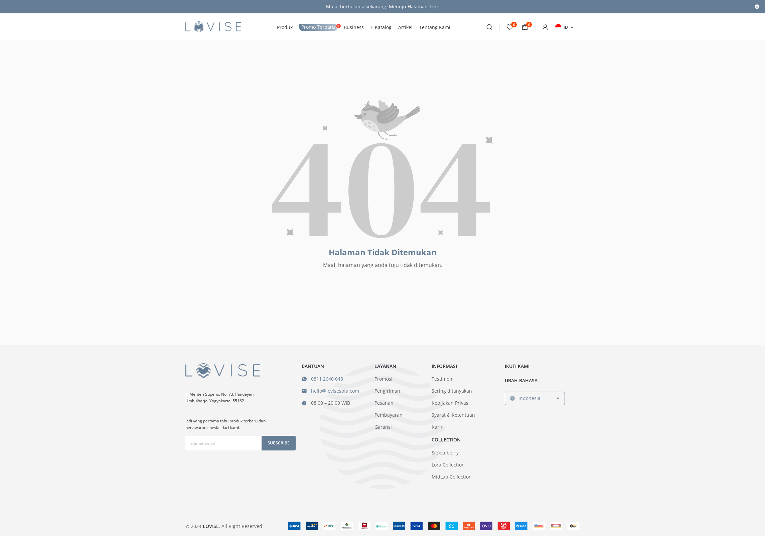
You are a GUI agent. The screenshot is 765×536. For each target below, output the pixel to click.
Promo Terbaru (318, 27)
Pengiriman (387, 391)
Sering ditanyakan (452, 391)
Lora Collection (448, 464)
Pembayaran (388, 415)
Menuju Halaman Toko (414, 6)
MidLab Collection (452, 477)
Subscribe (279, 443)
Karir (437, 427)
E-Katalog (381, 27)
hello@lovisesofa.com (335, 391)
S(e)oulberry (445, 452)
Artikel (405, 27)
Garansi (383, 427)
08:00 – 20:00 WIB (330, 403)
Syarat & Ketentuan (453, 415)
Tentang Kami (434, 27)
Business (354, 27)
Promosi (383, 379)
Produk (285, 27)
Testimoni (443, 379)
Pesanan (384, 403)
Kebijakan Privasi (451, 403)
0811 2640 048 (327, 379)
